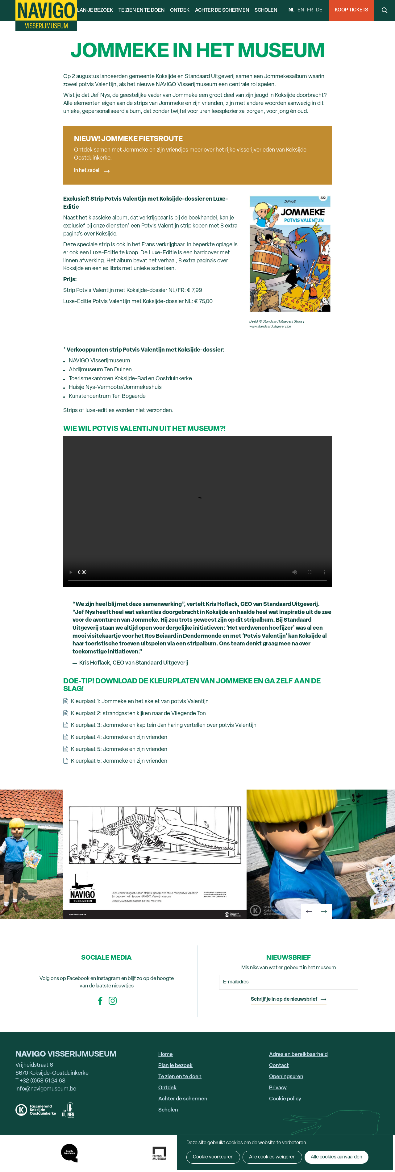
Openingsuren (286, 1076)
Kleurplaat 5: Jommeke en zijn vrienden (119, 750)
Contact (279, 1065)
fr (310, 10)
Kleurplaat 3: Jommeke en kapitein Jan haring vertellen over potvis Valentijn (163, 725)
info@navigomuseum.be (45, 1089)
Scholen (266, 10)
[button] (308, 911)
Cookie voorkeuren (213, 1157)
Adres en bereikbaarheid (298, 1054)
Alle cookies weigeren (272, 1157)
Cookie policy (285, 1099)
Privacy (278, 1088)
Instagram (112, 1001)
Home (165, 1054)
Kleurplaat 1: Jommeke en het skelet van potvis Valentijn (140, 702)
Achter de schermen (222, 10)
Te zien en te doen (141, 10)
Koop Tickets (351, 10)
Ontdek (179, 10)
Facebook (100, 1001)
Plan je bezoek (93, 10)
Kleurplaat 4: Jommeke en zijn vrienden (119, 737)
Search (384, 10)
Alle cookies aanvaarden (336, 1157)
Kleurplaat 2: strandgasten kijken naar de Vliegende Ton (138, 714)
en (300, 10)
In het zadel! (87, 170)
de (319, 10)
